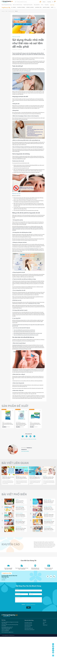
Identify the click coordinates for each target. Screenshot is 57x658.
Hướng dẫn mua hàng (28, 622)
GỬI (28, 607)
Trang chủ (3, 11)
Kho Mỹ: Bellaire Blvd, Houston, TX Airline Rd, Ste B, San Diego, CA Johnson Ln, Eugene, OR (7, 628)
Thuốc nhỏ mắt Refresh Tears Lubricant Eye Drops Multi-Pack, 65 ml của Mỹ (26, 334)
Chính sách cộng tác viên (29, 628)
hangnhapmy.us (19, 157)
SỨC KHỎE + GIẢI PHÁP (19, 513)
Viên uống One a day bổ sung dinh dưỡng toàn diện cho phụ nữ (49, 522)
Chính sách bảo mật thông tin (29, 629)
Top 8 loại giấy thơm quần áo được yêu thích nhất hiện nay (49, 529)
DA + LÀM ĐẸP (46, 513)
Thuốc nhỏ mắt (14, 68)
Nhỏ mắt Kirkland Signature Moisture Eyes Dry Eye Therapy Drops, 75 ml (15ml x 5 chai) (28, 333)
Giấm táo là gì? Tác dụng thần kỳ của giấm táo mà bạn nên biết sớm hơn (21, 529)
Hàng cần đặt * (17, 596)
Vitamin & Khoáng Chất (19, 506)
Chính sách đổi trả (28, 626)
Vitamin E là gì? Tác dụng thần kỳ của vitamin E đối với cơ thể (20, 501)
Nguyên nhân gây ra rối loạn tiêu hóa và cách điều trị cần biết (49, 501)
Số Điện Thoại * (17, 592)
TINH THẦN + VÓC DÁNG (47, 506)
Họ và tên (16, 588)
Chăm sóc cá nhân (11, 11)
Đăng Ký (44, 1)
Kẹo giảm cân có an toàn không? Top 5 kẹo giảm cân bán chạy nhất (49, 508)
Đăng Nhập (49, 1)
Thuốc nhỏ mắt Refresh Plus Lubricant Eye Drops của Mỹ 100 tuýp (7, 424)
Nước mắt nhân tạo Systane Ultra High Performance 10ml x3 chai (24, 331)
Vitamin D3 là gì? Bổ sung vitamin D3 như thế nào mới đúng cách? (21, 508)
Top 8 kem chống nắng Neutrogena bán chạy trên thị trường (48, 515)
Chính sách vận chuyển (28, 625)
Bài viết (16, 11)
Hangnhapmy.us (15, 49)
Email (30, 592)
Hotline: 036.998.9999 (5, 630)
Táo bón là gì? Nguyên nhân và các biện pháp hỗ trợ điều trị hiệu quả (20, 515)
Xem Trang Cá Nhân (25, 451)
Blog (6, 11)
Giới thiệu (44, 622)
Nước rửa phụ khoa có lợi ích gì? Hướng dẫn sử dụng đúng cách (21, 522)
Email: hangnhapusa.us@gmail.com (7, 632)
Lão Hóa (17, 499)
